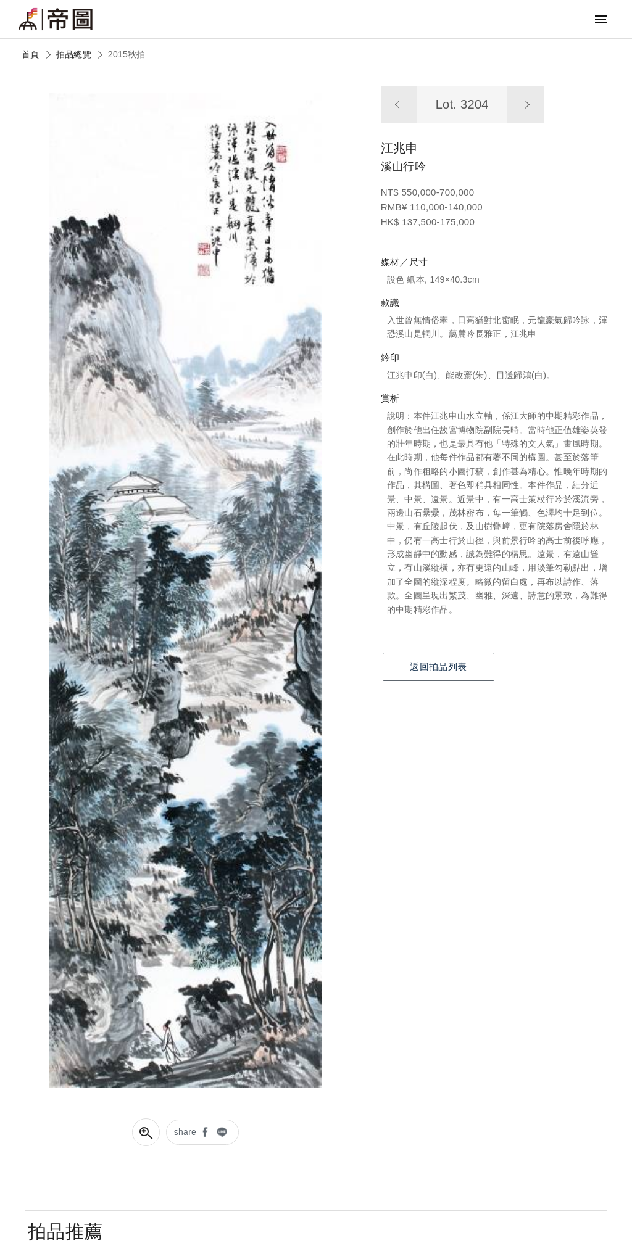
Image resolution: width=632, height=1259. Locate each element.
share (185, 1132)
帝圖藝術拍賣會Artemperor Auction (56, 19)
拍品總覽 (73, 54)
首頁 (31, 54)
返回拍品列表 (438, 666)
